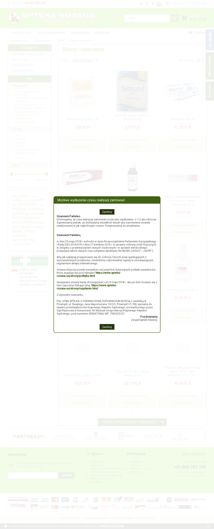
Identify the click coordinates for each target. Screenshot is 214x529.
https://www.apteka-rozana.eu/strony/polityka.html (89, 274)
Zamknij (107, 211)
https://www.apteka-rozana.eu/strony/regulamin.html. (87, 287)
